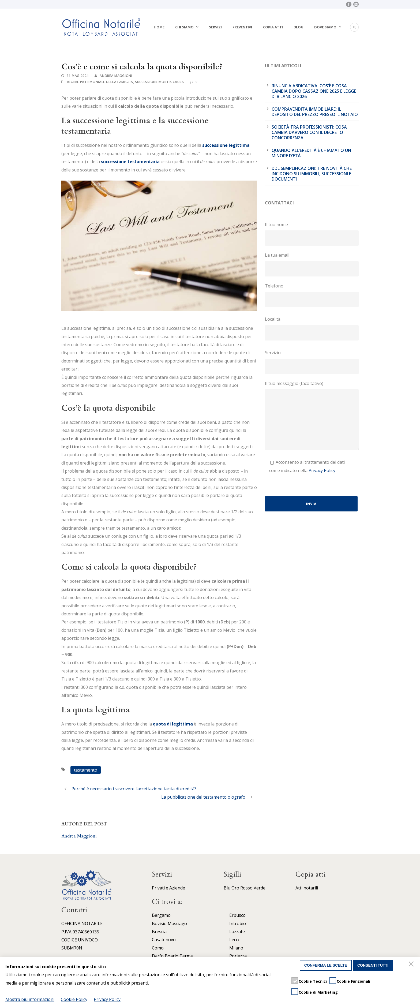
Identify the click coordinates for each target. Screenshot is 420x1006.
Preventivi (242, 27)
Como (158, 948)
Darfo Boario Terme (172, 956)
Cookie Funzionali (353, 981)
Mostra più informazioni (29, 999)
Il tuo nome (312, 234)
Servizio (312, 362)
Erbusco (237, 915)
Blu (227, 888)
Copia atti (273, 27)
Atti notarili (306, 888)
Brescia (159, 931)
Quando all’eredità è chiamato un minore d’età (311, 153)
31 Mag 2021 (78, 75)
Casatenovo (164, 940)
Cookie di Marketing (318, 992)
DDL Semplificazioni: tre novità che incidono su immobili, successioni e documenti (312, 173)
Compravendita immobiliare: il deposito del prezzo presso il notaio (315, 111)
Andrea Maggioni (116, 75)
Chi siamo (184, 27)
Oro (235, 888)
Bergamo (161, 915)
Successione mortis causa (159, 82)
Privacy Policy (322, 470)
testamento (85, 770)
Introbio (237, 923)
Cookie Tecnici (313, 981)
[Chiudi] (412, 965)
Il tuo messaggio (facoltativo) (312, 416)
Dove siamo (325, 27)
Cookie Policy (74, 999)
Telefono (312, 295)
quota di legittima (173, 724)
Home (159, 27)
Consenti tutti (372, 965)
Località (312, 328)
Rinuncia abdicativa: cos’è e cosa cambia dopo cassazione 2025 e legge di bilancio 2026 (314, 91)
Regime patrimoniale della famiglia (100, 82)
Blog (298, 27)
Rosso (246, 888)
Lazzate (237, 931)
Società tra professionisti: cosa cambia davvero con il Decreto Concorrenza (309, 132)
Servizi (215, 27)
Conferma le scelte (325, 965)
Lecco (235, 940)
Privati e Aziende (168, 888)
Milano (236, 948)
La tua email (312, 264)
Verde (259, 888)
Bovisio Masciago (169, 923)
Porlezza (238, 956)
